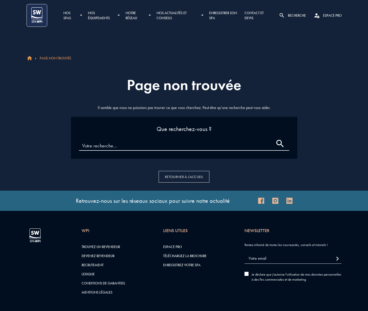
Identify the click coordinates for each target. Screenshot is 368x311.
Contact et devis (254, 15)
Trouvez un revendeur (101, 247)
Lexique (88, 274)
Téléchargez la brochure (185, 256)
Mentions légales (97, 292)
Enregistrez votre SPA (182, 265)
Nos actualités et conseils (172, 15)
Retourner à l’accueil (184, 176)
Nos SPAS (67, 15)
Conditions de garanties (103, 283)
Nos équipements (99, 15)
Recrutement (93, 265)
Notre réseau (131, 15)
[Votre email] (292, 258)
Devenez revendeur (98, 256)
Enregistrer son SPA (223, 15)
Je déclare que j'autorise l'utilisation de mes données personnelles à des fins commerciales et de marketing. (296, 277)
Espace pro (172, 247)
